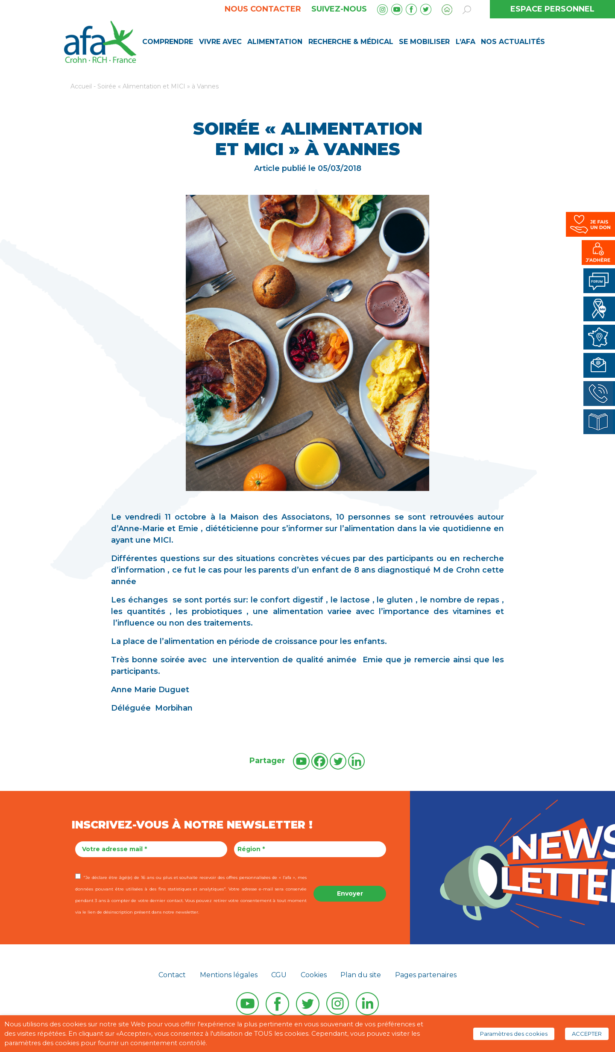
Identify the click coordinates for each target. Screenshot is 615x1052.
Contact (172, 975)
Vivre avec (220, 42)
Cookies (314, 975)
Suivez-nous (339, 9)
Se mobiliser (424, 42)
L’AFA (465, 42)
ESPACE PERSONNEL (552, 9)
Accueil (81, 86)
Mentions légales (229, 975)
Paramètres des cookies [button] (514, 1033)
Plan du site (360, 975)
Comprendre (167, 42)
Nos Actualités (513, 42)
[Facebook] (319, 761)
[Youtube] (301, 761)
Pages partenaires (426, 975)
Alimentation (274, 42)
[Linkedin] (356, 761)
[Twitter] (338, 761)
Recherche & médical (350, 42)
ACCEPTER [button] (587, 1033)
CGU (279, 975)
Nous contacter (263, 9)
